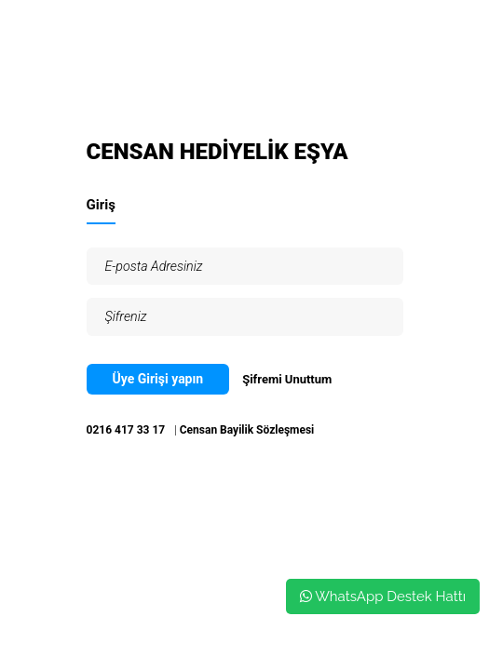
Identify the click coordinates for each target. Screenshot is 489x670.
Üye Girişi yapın (158, 378)
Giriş (101, 204)
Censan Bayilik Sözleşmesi (247, 429)
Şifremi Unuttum (287, 379)
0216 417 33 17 (126, 429)
